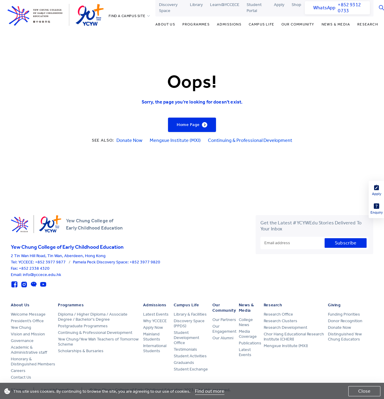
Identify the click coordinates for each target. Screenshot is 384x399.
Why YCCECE (155, 320)
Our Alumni (222, 337)
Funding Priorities (344, 314)
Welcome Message (28, 314)
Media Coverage (248, 334)
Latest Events (156, 314)
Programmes (196, 24)
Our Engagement (224, 329)
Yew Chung (21, 327)
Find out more (209, 391)
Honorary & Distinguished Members (33, 361)
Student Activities (190, 355)
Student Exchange (191, 369)
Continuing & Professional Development (250, 140)
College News (246, 322)
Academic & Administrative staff (29, 350)
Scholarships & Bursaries (81, 350)
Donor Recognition (345, 320)
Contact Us (21, 377)
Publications (250, 343)
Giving (334, 305)
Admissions (229, 24)
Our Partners (224, 319)
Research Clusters (280, 320)
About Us (165, 24)
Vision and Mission (28, 334)
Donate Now (129, 140)
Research (367, 24)
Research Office (278, 314)
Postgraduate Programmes (83, 325)
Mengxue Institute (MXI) (175, 140)
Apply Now (153, 327)
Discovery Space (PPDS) (189, 323)
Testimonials (185, 349)
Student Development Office (186, 337)
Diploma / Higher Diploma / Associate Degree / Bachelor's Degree (93, 317)
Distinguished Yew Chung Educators (345, 337)
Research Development (285, 327)
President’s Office (27, 320)
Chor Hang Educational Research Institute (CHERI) (294, 337)
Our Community (297, 24)
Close (364, 391)
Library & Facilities (190, 314)
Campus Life (261, 24)
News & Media (336, 24)
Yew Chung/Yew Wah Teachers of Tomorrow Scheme (98, 342)
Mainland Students (151, 337)
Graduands (184, 362)
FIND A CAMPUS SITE (127, 16)
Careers (18, 370)
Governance (22, 340)
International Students (154, 348)
